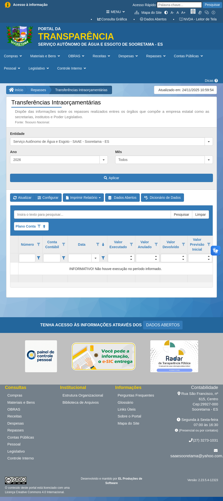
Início (16, 90)
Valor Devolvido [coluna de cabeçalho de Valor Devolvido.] (171, 244)
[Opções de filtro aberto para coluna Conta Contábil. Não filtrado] (63, 244)
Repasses (38, 90)
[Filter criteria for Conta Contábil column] (63, 258)
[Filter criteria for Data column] (103, 258)
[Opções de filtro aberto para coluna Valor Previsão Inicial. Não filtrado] (208, 244)
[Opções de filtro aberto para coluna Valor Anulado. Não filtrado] (156, 244)
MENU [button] (115, 12)
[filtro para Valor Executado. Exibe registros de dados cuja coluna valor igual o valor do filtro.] (121, 258)
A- (172, 12)
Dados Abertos (153, 19)
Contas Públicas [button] (189, 56)
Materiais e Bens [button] (45, 56)
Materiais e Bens (21, 402)
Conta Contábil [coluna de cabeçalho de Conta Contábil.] (52, 244)
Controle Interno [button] (72, 68)
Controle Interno (20, 458)
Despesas (15, 423)
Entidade (17, 134)
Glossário (125, 402)
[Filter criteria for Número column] (38, 258)
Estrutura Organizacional (83, 395)
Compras (14, 395)
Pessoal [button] (12, 68)
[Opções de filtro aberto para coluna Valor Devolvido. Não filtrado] (183, 244)
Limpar (200, 214)
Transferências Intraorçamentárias (81, 90)
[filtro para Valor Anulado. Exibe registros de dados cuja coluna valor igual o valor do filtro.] (147, 258)
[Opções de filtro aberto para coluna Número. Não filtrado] (38, 244)
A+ (183, 12)
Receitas (14, 416)
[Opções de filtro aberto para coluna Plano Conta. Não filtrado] (39, 226)
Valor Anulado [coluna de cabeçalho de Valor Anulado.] (145, 244)
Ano (13, 152)
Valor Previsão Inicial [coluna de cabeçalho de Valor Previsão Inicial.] (197, 244)
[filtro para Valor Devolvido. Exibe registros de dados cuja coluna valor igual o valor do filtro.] (174, 258)
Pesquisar (212, 5)
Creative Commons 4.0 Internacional (39, 492)
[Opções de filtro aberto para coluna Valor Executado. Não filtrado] (131, 244)
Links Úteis (127, 409)
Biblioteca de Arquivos (81, 402)
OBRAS (13, 409)
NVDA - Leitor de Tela (198, 19)
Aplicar (111, 178)
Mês (118, 152)
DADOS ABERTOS (163, 325)
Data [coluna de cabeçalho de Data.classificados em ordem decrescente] (81, 244)
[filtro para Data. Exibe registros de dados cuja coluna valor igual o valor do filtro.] (80, 258)
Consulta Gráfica (112, 19)
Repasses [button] (156, 56)
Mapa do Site (148, 12)
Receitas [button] (102, 56)
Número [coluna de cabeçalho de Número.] (27, 244)
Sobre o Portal (129, 416)
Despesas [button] (129, 56)
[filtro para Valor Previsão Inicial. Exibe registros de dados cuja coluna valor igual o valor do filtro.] (200, 258)
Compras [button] (13, 56)
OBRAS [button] (76, 56)
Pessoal (13, 444)
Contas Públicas (20, 437)
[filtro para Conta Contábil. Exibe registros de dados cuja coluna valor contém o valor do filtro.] (51, 258)
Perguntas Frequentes (136, 395)
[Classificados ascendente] (44, 226)
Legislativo (16, 451)
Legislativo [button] (39, 68)
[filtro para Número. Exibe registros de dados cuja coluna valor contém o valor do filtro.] (27, 258)
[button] (209, 141)
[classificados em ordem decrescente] (103, 244)
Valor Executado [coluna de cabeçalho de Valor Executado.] (118, 244)
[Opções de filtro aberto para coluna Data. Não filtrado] (97, 244)
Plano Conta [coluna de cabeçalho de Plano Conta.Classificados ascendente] (26, 226)
